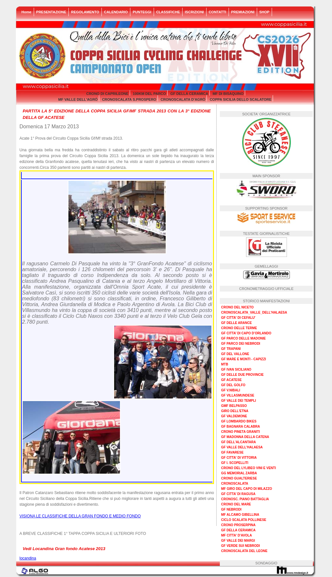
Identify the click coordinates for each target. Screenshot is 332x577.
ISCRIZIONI (194, 12)
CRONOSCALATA (234, 483)
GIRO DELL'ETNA (234, 411)
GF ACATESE (231, 380)
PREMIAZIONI (243, 12)
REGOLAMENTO (85, 12)
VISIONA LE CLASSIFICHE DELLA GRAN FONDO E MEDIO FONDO (80, 516)
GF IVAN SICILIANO (236, 369)
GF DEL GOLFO (233, 385)
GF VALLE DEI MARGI (238, 540)
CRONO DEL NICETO (237, 307)
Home (26, 12)
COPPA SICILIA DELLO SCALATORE (240, 99)
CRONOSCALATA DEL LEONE (244, 551)
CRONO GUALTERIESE (239, 478)
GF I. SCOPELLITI (234, 463)
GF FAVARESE (232, 452)
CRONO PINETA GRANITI (240, 431)
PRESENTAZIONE (51, 12)
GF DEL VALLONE (235, 354)
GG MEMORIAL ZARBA (239, 473)
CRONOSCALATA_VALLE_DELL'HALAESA (254, 312)
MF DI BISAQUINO (228, 94)
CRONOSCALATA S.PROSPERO (129, 99)
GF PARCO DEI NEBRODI (240, 343)
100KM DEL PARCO (149, 94)
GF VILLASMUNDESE (237, 395)
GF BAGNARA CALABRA (240, 426)
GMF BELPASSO (234, 406)
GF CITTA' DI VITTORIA (239, 457)
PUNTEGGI (142, 12)
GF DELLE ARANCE (236, 323)
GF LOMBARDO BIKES (238, 421)
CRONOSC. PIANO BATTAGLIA (245, 499)
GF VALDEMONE (234, 416)
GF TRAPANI (231, 349)
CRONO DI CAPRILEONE (107, 94)
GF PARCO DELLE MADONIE (243, 338)
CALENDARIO (116, 12)
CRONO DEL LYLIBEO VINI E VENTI (248, 468)
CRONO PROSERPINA (238, 525)
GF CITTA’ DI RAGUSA (238, 494)
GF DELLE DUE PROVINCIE (242, 374)
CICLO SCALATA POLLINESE (243, 520)
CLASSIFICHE (168, 12)
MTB (224, 364)
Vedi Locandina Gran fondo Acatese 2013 (64, 548)
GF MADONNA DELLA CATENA (245, 437)
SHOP (264, 12)
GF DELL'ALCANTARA (238, 442)
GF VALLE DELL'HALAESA (242, 447)
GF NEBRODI (231, 509)
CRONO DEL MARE (236, 504)
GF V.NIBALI (230, 390)
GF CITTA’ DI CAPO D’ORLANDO (246, 333)
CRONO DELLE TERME (239, 328)
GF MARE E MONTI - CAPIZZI (243, 359)
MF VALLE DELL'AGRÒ (78, 99)
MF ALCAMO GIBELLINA (240, 514)
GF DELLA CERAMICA (189, 94)
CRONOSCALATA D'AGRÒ (182, 99)
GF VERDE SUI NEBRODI (240, 546)
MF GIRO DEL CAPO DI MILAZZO (246, 488)
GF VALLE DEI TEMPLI (238, 400)
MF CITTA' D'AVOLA (236, 535)
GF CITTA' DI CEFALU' (238, 317)
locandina (27, 558)
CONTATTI (217, 12)
